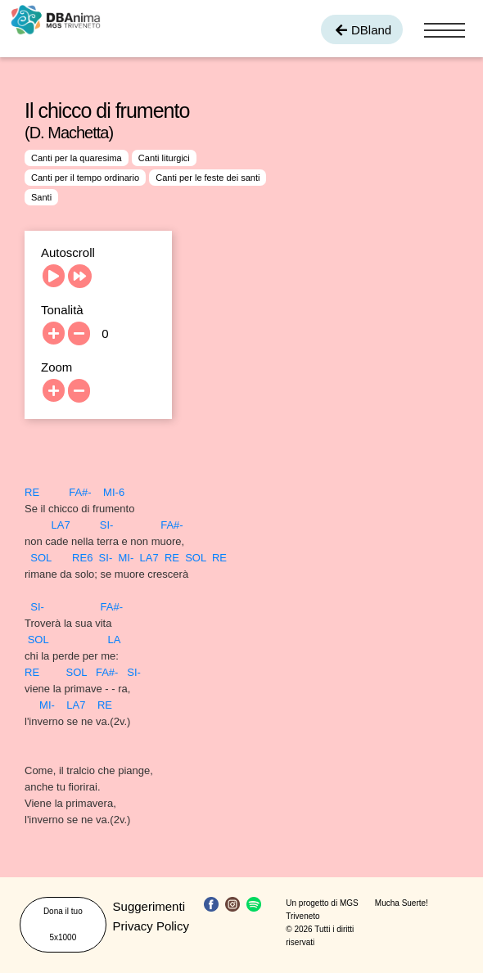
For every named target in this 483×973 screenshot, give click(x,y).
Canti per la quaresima (76, 158)
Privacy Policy (151, 926)
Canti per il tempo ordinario (85, 177)
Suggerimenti (149, 906)
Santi (41, 197)
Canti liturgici (164, 158)
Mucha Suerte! (401, 903)
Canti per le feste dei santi (208, 177)
